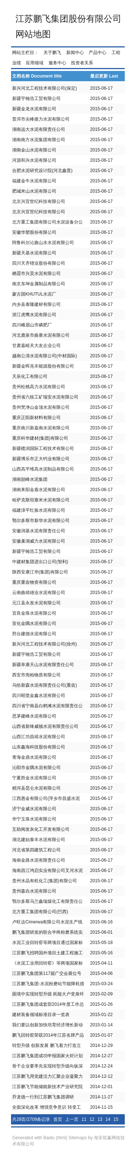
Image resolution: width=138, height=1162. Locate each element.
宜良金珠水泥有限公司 (34, 613)
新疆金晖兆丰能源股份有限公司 (43, 366)
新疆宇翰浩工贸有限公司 (36, 98)
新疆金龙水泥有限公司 (34, 108)
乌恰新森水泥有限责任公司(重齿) (44, 685)
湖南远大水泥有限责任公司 (38, 129)
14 (108, 1119)
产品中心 (97, 52)
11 (83, 1119)
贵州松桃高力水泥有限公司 (38, 386)
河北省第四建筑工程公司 (36, 849)
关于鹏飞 (52, 52)
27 (102, 1129)
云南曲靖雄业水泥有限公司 (38, 592)
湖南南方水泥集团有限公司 (38, 139)
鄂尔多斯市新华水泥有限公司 (41, 520)
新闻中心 (75, 52)
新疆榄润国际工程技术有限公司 (43, 448)
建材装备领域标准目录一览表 (41, 1014)
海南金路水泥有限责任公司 (38, 860)
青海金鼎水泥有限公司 (34, 757)
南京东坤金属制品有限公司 (38, 283)
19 (38, 1129)
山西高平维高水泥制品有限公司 (43, 469)
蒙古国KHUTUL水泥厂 (34, 294)
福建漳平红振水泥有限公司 (38, 510)
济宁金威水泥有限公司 (34, 808)
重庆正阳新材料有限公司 (36, 417)
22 (62, 1129)
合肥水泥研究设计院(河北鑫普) (42, 170)
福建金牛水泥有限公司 (34, 180)
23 (70, 1129)
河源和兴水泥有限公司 (34, 160)
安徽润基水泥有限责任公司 (38, 530)
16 (14, 1129)
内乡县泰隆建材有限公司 (36, 304)
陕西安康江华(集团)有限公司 (40, 572)
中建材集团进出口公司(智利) (40, 561)
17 (22, 1129)
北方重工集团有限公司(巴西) (40, 911)
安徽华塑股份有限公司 (34, 232)
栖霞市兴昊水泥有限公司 (36, 273)
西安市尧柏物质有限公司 (36, 674)
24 (78, 1129)
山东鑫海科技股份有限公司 (38, 747)
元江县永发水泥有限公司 (36, 602)
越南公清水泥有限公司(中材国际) (44, 355)
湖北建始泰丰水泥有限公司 (38, 839)
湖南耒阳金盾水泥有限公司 (38, 489)
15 (115, 1119)
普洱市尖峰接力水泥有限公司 (41, 119)
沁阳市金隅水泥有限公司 (36, 767)
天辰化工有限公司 (29, 376)
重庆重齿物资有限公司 (34, 582)
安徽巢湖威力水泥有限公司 (38, 541)
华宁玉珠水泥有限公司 (34, 819)
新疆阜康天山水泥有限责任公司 (43, 664)
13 (100, 1119)
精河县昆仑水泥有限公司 (36, 788)
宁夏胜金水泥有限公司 (34, 777)
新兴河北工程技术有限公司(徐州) (44, 644)
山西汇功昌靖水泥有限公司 (38, 736)
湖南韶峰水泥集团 (29, 479)
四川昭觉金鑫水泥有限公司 (38, 695)
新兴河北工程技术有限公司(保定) (44, 88)
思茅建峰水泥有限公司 (34, 716)
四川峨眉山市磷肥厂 (32, 325)
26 (94, 1129)
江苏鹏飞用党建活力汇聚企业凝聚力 (47, 1076)
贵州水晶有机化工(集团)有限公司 (44, 880)
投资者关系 (82, 62)
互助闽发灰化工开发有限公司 (41, 829)
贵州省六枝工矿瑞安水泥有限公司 (45, 397)
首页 (57, 1119)
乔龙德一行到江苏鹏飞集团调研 (43, 1097)
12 (91, 1119)
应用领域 (34, 62)
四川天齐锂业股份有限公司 (38, 263)
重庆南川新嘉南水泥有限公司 (41, 427)
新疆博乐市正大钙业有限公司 (41, 458)
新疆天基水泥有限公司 (34, 252)
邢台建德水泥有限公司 (34, 633)
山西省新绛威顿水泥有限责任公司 (45, 726)
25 (86, 1129)
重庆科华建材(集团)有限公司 (40, 438)
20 (46, 1129)
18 (30, 1129)
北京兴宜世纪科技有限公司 (38, 201)
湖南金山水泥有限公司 (34, 150)
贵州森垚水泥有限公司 (34, 891)
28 (110, 1129)
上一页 (71, 1119)
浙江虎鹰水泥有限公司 (34, 314)
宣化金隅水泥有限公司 (34, 623)
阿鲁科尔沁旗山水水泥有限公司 (43, 242)
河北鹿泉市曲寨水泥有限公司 (41, 335)
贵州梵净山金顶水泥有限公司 (41, 407)
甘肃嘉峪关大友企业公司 (36, 345)
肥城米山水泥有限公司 (34, 191)
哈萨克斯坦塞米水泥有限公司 (41, 500)
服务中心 (57, 62)
